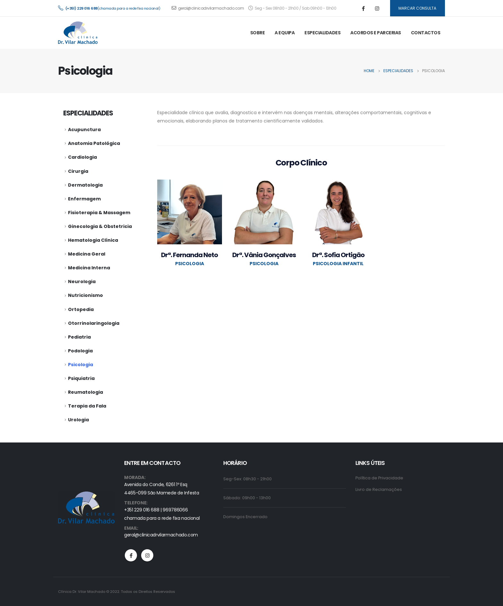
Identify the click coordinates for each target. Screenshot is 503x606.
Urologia (78, 420)
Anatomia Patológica (94, 143)
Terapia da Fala (87, 406)
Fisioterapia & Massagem (99, 212)
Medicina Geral (86, 254)
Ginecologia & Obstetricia (100, 226)
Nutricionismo (85, 295)
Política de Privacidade (379, 478)
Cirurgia (78, 171)
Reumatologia (85, 392)
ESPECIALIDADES (322, 32)
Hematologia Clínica (93, 240)
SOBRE (257, 32)
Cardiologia (82, 157)
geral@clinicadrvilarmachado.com (208, 8)
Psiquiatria (81, 378)
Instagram (147, 555)
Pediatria (79, 337)
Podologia (80, 351)
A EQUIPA (284, 32)
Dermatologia (85, 185)
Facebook (131, 555)
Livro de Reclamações (378, 489)
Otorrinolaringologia (93, 323)
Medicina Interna (89, 268)
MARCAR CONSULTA (417, 8)
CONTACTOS (425, 32)
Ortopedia (81, 309)
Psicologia (80, 364)
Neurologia (82, 281)
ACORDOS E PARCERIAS (375, 32)
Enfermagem (84, 199)
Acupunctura (84, 129)
